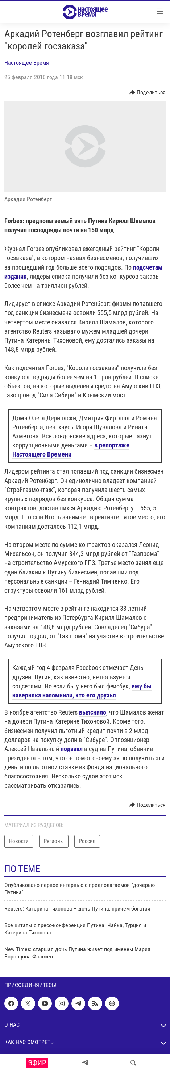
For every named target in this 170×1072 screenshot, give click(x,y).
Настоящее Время (26, 62)
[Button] (147, 93)
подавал (72, 749)
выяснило (92, 712)
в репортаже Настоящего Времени (70, 449)
